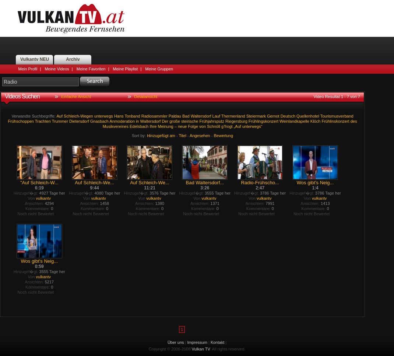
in (137, 121)
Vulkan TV (71, 18)
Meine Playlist (125, 69)
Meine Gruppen (159, 69)
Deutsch (288, 116)
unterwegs (103, 116)
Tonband (132, 116)
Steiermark (256, 116)
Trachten (43, 121)
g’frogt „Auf (231, 126)
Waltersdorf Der (154, 121)
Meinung (165, 126)
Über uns (176, 342)
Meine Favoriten (91, 69)
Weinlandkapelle (294, 121)
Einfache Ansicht (76, 96)
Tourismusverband (336, 116)
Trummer (60, 121)
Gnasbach (99, 121)
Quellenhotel (307, 116)
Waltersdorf (201, 116)
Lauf (216, 116)
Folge (193, 126)
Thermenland (233, 116)
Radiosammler (154, 116)
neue (182, 126)
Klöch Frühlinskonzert (329, 121)
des (354, 121)
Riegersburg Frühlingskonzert (251, 121)
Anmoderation (122, 121)
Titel (182, 135)
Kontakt (217, 342)
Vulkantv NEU (34, 59)
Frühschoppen (21, 121)
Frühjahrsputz (212, 121)
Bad (186, 116)
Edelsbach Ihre (143, 126)
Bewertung (223, 135)
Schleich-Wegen (78, 116)
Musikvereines (116, 126)
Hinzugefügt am (161, 135)
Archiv (73, 59)
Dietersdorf (79, 121)
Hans (119, 116)
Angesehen (200, 135)
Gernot (273, 116)
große (174, 121)
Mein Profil (28, 69)
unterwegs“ (252, 126)
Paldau (175, 116)
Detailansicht (145, 96)
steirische (189, 121)
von (202, 126)
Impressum (197, 342)
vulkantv (43, 198)
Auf (60, 116)
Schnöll (213, 126)
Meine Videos (57, 69)
